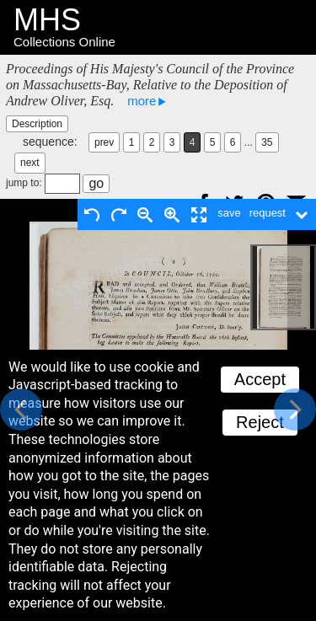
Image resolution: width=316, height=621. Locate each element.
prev (104, 142)
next (30, 163)
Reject (260, 422)
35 (266, 142)
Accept (260, 379)
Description (37, 124)
